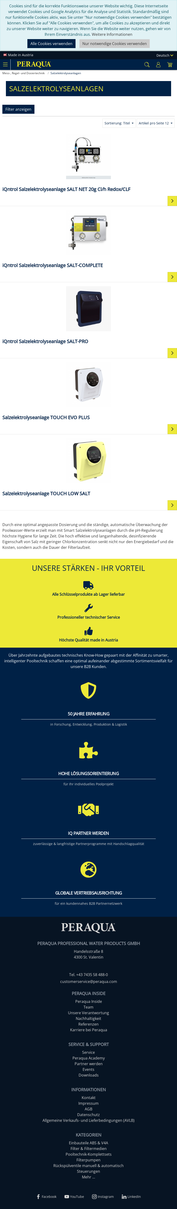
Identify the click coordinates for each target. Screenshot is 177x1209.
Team (88, 1007)
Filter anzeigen (18, 109)
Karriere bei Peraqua (88, 1029)
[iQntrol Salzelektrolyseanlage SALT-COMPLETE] (88, 239)
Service (88, 1052)
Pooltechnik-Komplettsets (89, 1154)
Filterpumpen (88, 1160)
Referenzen (88, 1024)
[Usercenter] (158, 64)
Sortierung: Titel (118, 123)
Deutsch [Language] (164, 55)
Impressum (88, 1103)
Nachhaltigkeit (88, 1018)
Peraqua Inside (88, 1001)
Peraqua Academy (88, 1058)
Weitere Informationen (112, 34)
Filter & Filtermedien (89, 1148)
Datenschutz (88, 1114)
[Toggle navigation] (5, 64)
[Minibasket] (169, 64)
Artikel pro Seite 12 (154, 123)
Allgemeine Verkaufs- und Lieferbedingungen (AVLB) (88, 1120)
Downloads (89, 1075)
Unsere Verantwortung (88, 1012)
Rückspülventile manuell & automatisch (88, 1165)
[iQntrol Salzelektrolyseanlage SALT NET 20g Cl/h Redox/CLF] (88, 162)
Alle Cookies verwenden (51, 43)
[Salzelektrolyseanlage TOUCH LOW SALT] (88, 467)
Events (88, 1069)
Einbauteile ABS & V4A (88, 1142)
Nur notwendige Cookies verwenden (114, 43)
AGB (88, 1109)
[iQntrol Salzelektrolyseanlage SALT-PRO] (88, 315)
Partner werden (89, 1063)
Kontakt (89, 1097)
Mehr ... (88, 1177)
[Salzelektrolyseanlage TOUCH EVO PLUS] (88, 391)
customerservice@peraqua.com (88, 981)
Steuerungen (88, 1171)
